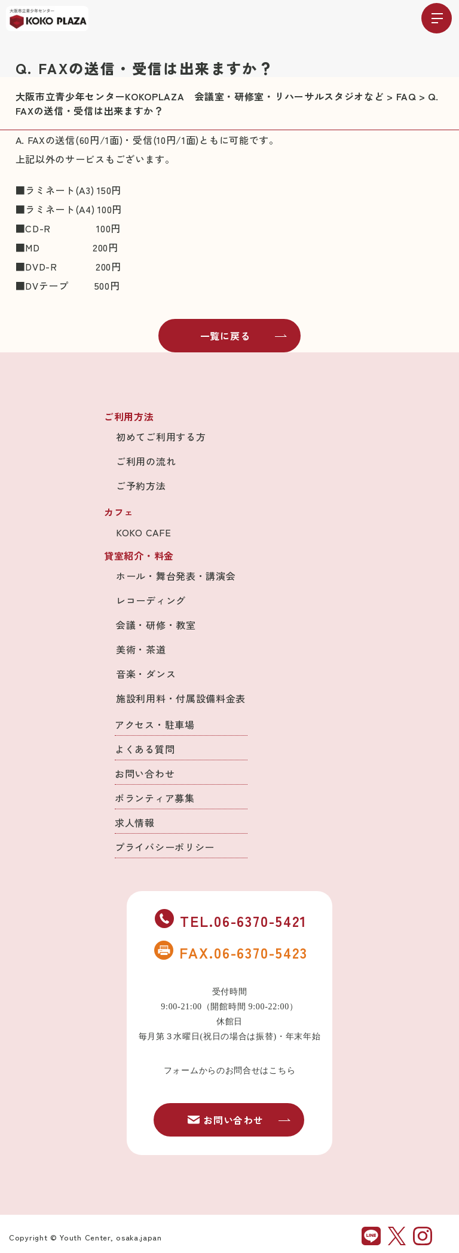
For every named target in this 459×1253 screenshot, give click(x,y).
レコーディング (151, 600)
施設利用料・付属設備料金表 (181, 698)
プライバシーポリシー (165, 847)
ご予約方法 (141, 485)
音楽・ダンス (146, 674)
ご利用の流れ (146, 461)
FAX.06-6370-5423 (230, 952)
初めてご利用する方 (161, 436)
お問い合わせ (145, 773)
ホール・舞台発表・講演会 (175, 576)
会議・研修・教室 (156, 625)
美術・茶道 (141, 649)
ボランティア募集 (155, 798)
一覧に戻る (243, 335)
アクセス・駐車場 (155, 724)
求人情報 (135, 822)
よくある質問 (145, 749)
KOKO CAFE (143, 532)
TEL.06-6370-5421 (231, 920)
